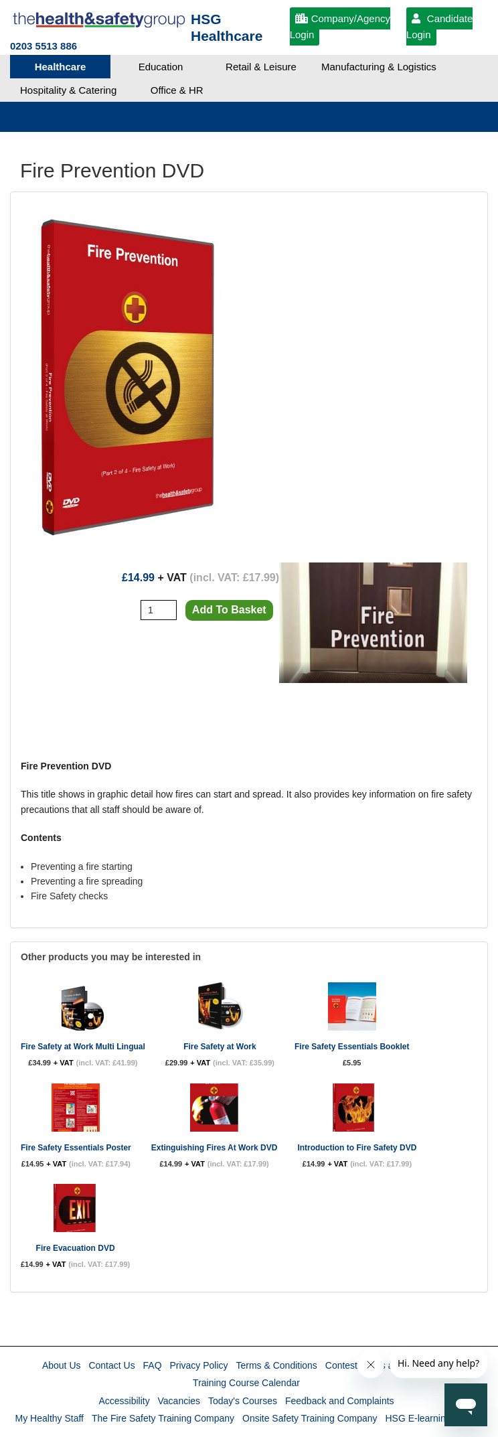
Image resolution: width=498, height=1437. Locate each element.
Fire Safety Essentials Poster (76, 1147)
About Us (61, 1365)
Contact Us (111, 1365)
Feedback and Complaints (339, 1400)
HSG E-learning (417, 1418)
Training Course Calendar (246, 1382)
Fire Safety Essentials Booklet (352, 1046)
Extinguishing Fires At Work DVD (214, 1147)
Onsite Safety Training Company (310, 1418)
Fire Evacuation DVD (75, 1248)
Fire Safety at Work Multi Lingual (83, 1046)
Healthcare (60, 66)
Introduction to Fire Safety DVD (356, 1147)
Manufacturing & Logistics (378, 66)
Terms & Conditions (276, 1365)
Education (161, 66)
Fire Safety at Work (219, 1046)
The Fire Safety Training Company (163, 1418)
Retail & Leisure (261, 66)
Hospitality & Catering (68, 90)
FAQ (152, 1365)
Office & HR (177, 90)
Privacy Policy (198, 1365)
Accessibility (123, 1400)
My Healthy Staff (49, 1418)
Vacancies (179, 1400)
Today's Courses (242, 1400)
